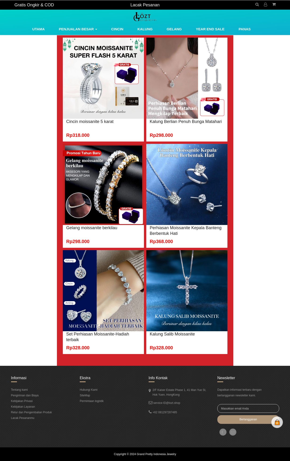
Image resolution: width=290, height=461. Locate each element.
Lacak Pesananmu (22, 418)
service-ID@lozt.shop (166, 403)
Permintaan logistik (91, 401)
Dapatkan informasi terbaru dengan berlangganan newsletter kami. (239, 392)
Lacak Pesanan (144, 5)
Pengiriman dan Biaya (25, 395)
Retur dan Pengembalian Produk (31, 412)
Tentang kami (19, 389)
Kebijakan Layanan (23, 406)
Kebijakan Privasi (22, 401)
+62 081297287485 (165, 412)
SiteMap (85, 395)
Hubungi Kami (88, 389)
